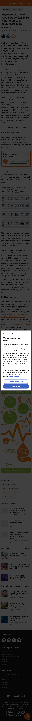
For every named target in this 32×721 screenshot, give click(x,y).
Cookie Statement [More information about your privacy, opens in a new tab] (14, 376)
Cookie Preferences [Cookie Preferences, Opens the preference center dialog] (16, 381)
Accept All (16, 386)
